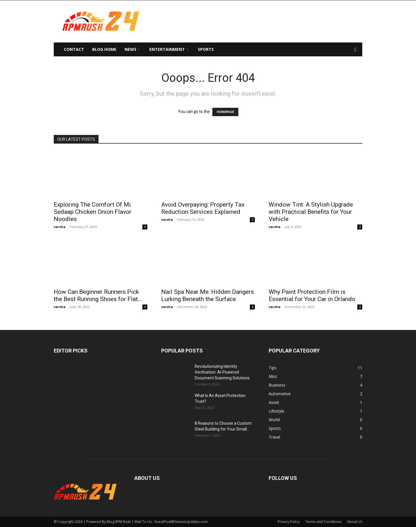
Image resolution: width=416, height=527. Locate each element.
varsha (60, 226)
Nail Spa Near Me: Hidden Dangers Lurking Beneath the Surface (207, 295)
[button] (355, 50)
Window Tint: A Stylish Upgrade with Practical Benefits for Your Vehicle (311, 211)
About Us (354, 521)
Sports (206, 49)
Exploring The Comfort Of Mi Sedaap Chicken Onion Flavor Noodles (92, 211)
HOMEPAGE (225, 112)
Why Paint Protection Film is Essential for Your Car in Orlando (312, 295)
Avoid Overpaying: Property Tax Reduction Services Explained (202, 208)
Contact (74, 49)
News (132, 49)
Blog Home (104, 49)
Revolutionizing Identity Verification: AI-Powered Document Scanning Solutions (222, 372)
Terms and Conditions (323, 521)
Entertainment (168, 49)
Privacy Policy (289, 521)
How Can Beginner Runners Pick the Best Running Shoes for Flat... (98, 295)
